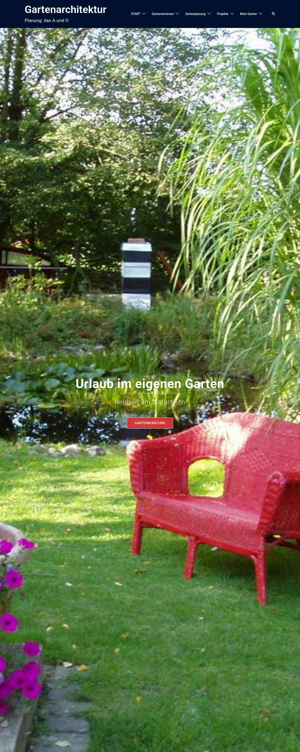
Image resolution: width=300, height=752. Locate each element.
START (135, 14)
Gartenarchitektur (65, 9)
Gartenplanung (195, 14)
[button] (273, 14)
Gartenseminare (163, 14)
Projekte (223, 14)
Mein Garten (248, 14)
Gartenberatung (150, 423)
